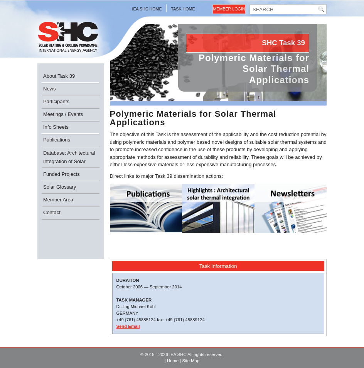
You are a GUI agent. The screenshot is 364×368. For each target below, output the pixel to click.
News (49, 89)
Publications (56, 140)
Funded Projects (61, 174)
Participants (56, 101)
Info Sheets (56, 127)
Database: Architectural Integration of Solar (69, 157)
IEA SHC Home (147, 9)
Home (173, 360)
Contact (52, 212)
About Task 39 (59, 76)
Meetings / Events (63, 114)
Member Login (229, 9)
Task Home (183, 9)
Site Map (190, 360)
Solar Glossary (59, 187)
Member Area (58, 200)
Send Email (128, 326)
